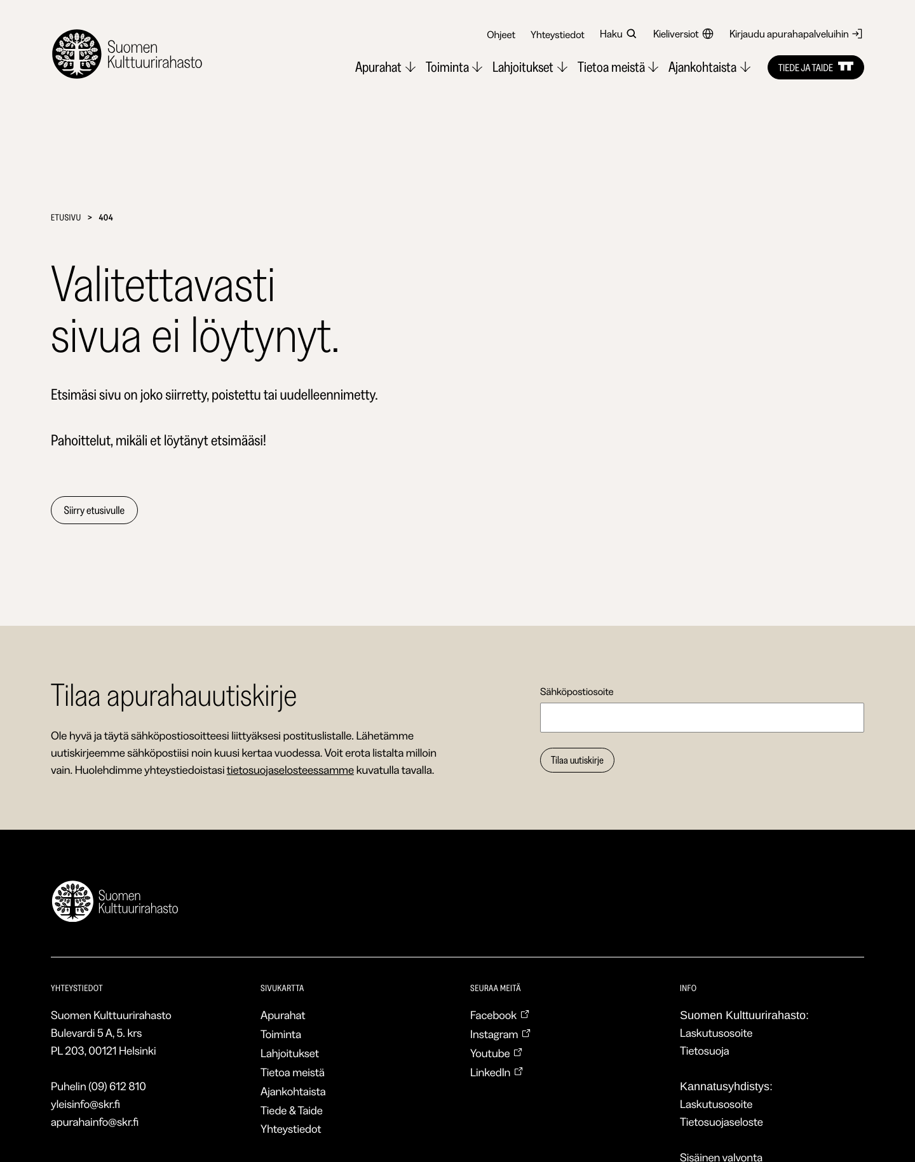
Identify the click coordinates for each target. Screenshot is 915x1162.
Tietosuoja (704, 1051)
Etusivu (66, 217)
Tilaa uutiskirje (577, 760)
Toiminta (281, 1034)
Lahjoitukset (290, 1053)
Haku (619, 33)
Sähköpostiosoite (577, 691)
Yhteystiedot (558, 34)
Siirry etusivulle (95, 510)
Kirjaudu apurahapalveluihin (796, 33)
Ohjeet (501, 34)
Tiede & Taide (292, 1111)
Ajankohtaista (293, 1091)
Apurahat (283, 1015)
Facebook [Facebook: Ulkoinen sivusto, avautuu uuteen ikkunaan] (500, 1015)
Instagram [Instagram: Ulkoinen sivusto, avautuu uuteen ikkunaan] (501, 1034)
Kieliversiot (683, 33)
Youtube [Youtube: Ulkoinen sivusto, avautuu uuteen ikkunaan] (497, 1053)
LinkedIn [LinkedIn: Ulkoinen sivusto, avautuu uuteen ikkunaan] (497, 1072)
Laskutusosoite (716, 1033)
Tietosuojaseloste (721, 1122)
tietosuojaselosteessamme (290, 770)
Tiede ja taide (815, 67)
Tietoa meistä (293, 1072)
